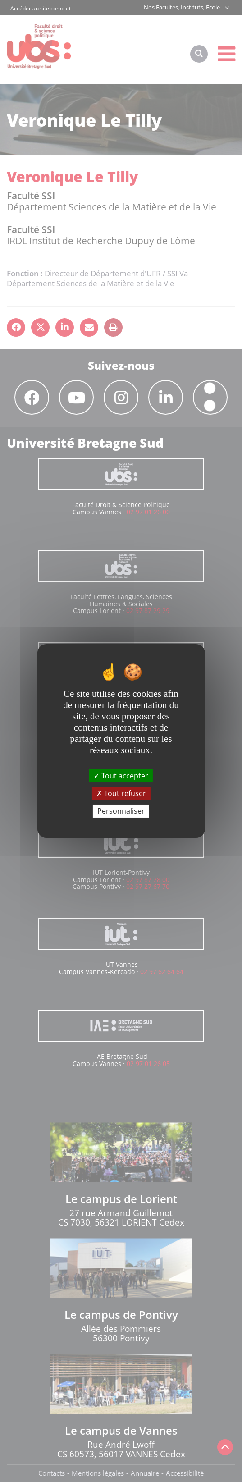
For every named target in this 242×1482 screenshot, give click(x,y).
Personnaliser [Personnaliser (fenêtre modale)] (121, 811)
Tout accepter (121, 775)
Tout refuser (121, 793)
